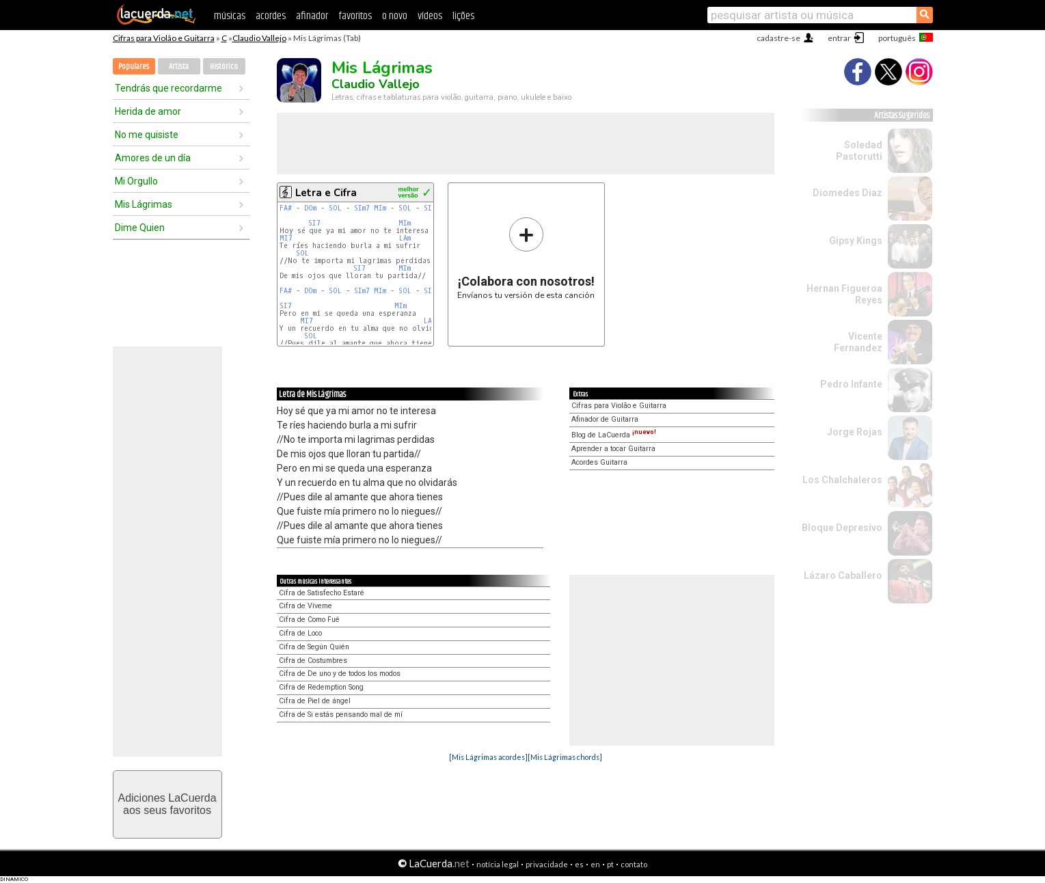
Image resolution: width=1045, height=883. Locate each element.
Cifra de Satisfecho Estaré (321, 592)
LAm (405, 238)
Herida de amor (148, 111)
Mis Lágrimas (143, 204)
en (595, 864)
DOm (310, 208)
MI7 (286, 238)
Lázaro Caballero (843, 575)
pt (610, 864)
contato (634, 864)
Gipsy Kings (855, 240)
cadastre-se (778, 38)
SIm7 (362, 208)
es (579, 864)
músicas (229, 16)
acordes (271, 16)
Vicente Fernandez (858, 342)
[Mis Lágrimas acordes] (488, 756)
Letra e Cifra (326, 193)
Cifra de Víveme (305, 605)
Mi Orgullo (136, 181)
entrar (839, 38)
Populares (133, 66)
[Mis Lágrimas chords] (565, 756)
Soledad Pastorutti (859, 150)
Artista (179, 66)
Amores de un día (153, 157)
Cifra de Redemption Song (321, 687)
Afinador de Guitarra (604, 419)
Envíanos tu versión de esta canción (526, 258)
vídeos (430, 16)
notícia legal (497, 864)
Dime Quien (140, 227)
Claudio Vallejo (259, 38)
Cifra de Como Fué (309, 619)
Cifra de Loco (300, 633)
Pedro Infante (851, 384)
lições (463, 16)
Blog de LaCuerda (613, 435)
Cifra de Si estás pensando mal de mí (341, 714)
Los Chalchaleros (842, 479)
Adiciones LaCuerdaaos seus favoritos (167, 804)
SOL (335, 208)
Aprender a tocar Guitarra (613, 448)
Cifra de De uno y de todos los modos (340, 673)
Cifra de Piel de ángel (315, 700)
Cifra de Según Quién (314, 646)
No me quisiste (146, 134)
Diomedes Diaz (847, 192)
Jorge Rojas (854, 431)
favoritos (355, 16)
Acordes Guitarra (599, 462)
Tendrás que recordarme (168, 88)
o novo (394, 16)
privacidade (547, 864)
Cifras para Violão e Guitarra (164, 38)
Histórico (224, 66)
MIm (380, 208)
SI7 (314, 223)
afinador (312, 16)
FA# (286, 208)
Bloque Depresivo (842, 527)
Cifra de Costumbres (313, 660)
